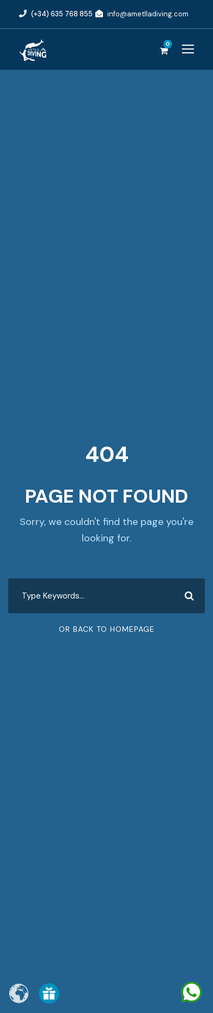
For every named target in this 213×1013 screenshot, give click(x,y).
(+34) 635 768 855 (62, 14)
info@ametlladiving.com (147, 14)
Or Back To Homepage (107, 629)
